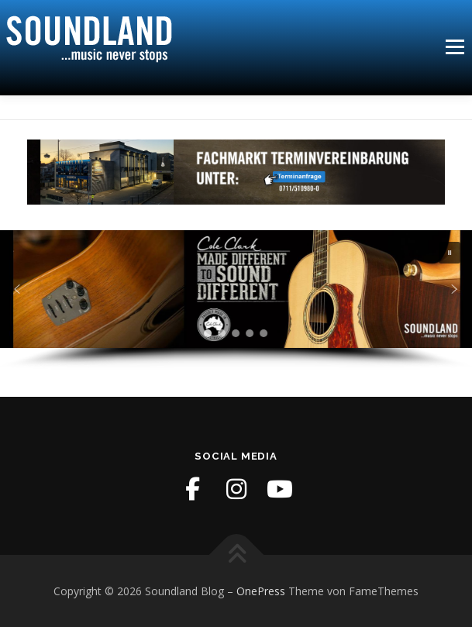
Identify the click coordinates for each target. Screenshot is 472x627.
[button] (450, 253)
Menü (454, 46)
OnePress (260, 591)
